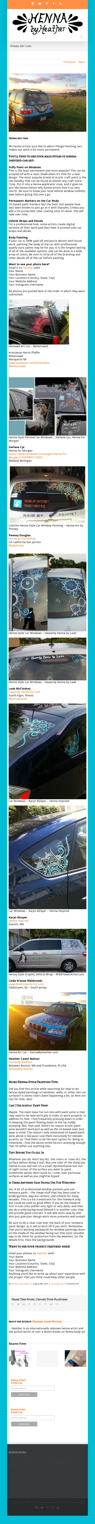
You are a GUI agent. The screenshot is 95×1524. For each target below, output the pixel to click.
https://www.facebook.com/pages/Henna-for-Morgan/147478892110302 (38, 455)
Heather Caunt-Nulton (20, 1284)
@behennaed (17, 366)
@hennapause (18, 698)
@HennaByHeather (21, 1069)
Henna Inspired (18, 920)
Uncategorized (57, 1284)
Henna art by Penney (22, 538)
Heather (28, 267)
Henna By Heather (20, 1062)
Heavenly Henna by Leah (24, 692)
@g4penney (16, 545)
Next (82, 62)
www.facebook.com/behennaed (29, 363)
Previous (70, 62)
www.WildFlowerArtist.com (26, 984)
